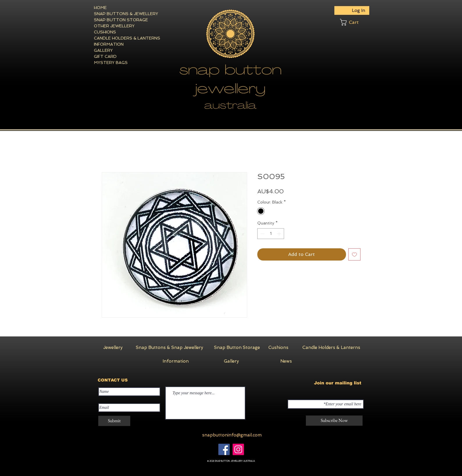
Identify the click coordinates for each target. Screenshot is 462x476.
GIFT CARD (105, 56)
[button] (354, 22)
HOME (100, 7)
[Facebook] (224, 449)
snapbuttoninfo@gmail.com (232, 435)
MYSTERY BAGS (111, 62)
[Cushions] (278, 347)
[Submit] (114, 421)
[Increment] (279, 234)
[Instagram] (238, 449)
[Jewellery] (113, 347)
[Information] (175, 361)
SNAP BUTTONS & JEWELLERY (115, 13)
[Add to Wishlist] (354, 254)
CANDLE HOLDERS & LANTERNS (115, 38)
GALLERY (103, 50)
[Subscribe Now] (334, 421)
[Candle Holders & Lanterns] (331, 347)
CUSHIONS (105, 32)
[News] (286, 361)
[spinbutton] (270, 234)
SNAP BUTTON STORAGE (115, 19)
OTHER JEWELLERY (114, 26)
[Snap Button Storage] (237, 347)
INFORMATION (109, 44)
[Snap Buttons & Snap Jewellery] (169, 347)
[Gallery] (231, 361)
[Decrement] (261, 234)
